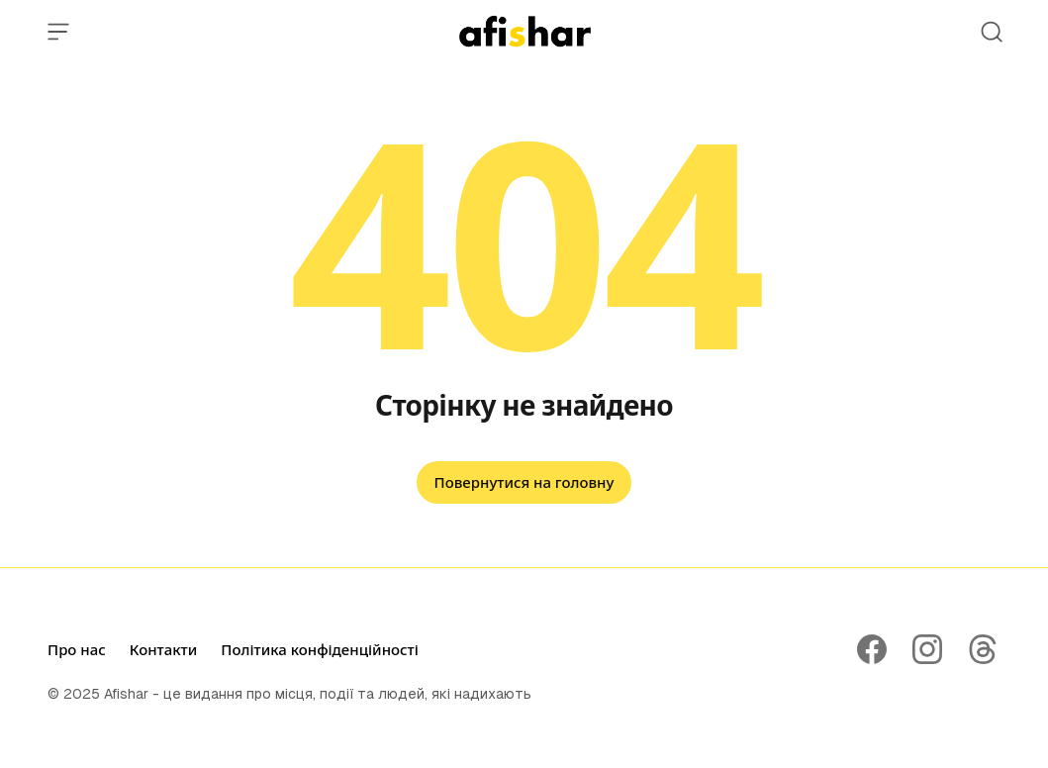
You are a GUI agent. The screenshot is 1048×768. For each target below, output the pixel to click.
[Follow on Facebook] (872, 649)
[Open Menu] (58, 31)
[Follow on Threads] (982, 649)
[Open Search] (991, 31)
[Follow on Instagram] (927, 649)
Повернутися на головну (524, 482)
